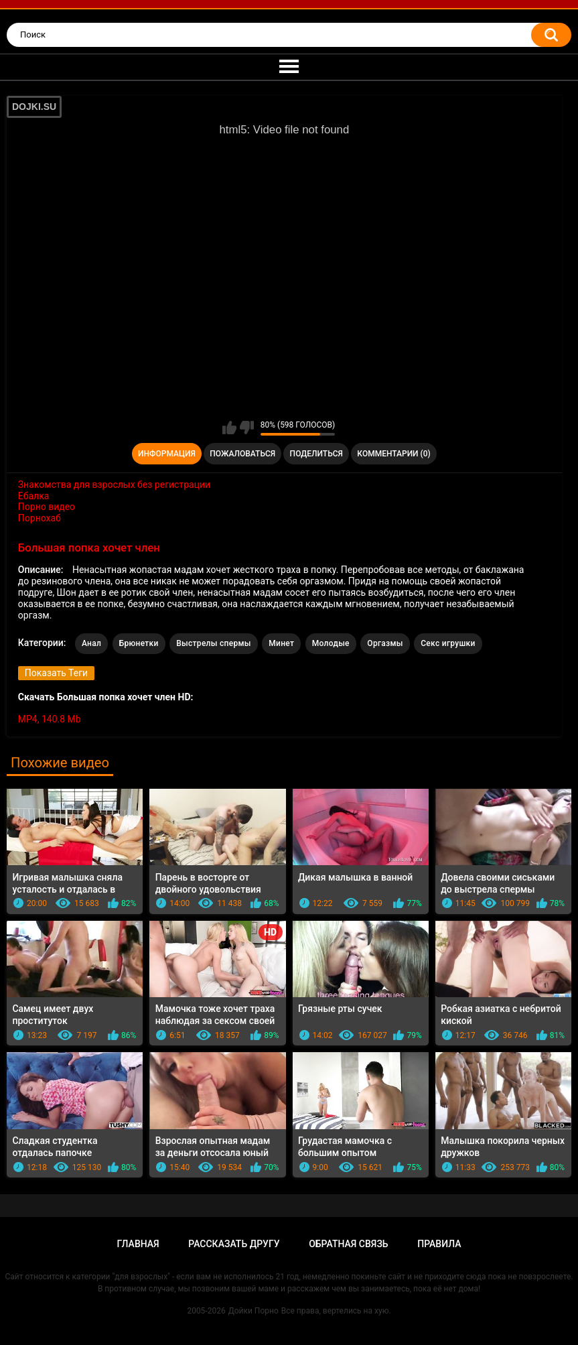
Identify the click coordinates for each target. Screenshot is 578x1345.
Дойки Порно (253, 1311)
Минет (281, 643)
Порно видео (46, 506)
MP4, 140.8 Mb (49, 719)
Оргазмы (385, 643)
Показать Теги (56, 672)
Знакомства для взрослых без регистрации (114, 484)
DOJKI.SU (34, 106)
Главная (138, 1243)
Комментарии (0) (393, 453)
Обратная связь (348, 1243)
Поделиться (316, 453)
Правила (439, 1243)
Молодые (331, 643)
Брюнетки (139, 643)
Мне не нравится (247, 427)
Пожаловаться (242, 453)
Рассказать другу (233, 1243)
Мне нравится (229, 427)
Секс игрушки (448, 643)
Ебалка (34, 496)
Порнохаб (39, 518)
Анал (91, 643)
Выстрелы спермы (213, 643)
